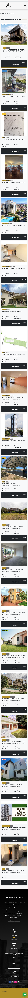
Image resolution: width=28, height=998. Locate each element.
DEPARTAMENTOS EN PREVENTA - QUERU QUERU (14, 827)
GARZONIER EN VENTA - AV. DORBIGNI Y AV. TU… (13, 397)
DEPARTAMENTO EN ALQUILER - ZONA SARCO (13, 698)
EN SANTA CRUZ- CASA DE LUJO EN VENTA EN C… (14, 655)
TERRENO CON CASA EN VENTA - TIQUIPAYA (12, 526)
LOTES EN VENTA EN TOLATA (9, 483)
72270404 (14, 939)
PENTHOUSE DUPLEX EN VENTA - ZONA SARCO (13, 225)
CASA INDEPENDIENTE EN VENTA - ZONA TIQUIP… (14, 612)
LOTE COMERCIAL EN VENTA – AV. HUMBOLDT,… (13, 870)
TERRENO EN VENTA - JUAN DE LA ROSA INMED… (13, 139)
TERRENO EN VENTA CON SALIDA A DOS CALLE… (13, 354)
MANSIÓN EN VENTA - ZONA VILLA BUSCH (12, 311)
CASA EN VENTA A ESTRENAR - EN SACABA (12, 784)
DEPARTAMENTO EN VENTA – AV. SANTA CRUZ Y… (14, 182)
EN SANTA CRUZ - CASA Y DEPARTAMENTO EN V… (13, 741)
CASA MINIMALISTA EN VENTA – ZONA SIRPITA (13, 569)
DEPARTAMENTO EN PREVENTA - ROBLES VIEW (13, 440)
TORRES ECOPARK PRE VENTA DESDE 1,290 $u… (13, 96)
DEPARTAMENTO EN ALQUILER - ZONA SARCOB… (13, 268)
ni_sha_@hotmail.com (14, 968)
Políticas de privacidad (14, 921)
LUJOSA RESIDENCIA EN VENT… (14, 50)
